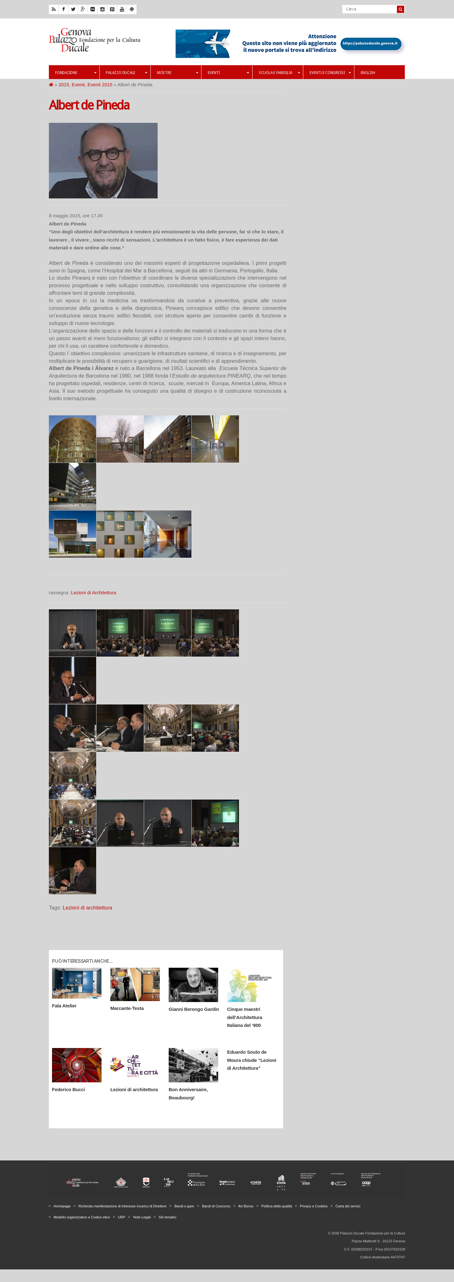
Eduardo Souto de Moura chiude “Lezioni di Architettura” (251, 1060)
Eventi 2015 (99, 84)
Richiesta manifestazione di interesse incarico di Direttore (122, 1206)
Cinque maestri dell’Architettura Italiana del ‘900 (244, 1017)
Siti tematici (167, 1217)
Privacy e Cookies (314, 1206)
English (368, 73)
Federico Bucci (68, 1089)
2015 (64, 84)
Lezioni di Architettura (93, 592)
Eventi (228, 73)
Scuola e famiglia (279, 73)
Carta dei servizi (347, 1206)
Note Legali (142, 1217)
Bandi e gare (184, 1206)
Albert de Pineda (89, 105)
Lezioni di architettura (87, 907)
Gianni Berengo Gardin (194, 1009)
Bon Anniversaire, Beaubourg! (188, 1093)
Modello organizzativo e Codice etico (82, 1217)
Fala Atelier (64, 1005)
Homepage (62, 1206)
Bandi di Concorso (216, 1206)
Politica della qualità (276, 1206)
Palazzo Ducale (126, 73)
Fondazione (75, 73)
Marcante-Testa (127, 1008)
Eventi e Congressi (330, 73)
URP (121, 1217)
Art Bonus (245, 1206)
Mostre (177, 73)
